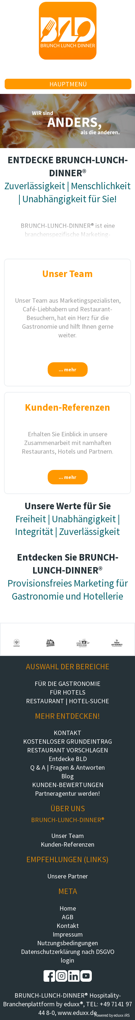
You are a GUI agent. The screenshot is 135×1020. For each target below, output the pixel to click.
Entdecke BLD (68, 759)
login (67, 960)
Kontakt (68, 925)
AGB (67, 917)
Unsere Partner (67, 876)
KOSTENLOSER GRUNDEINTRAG (67, 741)
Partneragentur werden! (67, 793)
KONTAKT (67, 733)
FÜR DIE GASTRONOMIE (67, 683)
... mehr (67, 369)
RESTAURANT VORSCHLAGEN (67, 750)
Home (67, 908)
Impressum (68, 934)
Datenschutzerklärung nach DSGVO (67, 951)
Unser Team (67, 835)
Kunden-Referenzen (67, 844)
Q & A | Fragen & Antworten (67, 767)
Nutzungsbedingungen (67, 943)
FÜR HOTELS (67, 692)
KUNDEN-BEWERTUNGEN (67, 785)
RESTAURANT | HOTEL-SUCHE (67, 701)
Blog (67, 776)
